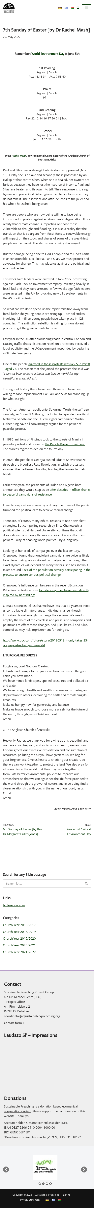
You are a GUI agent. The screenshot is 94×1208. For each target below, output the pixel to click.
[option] (45, 1167)
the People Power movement (65, 444)
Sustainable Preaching (47, 1194)
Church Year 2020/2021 (19, 945)
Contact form (13, 1023)
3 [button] (47, 1183)
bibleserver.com (14, 905)
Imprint (66, 1194)
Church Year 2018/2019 (19, 932)
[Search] (78, 7)
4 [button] (50, 1183)
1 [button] (40, 1183)
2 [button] (43, 1183)
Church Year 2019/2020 (19, 938)
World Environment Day (47, 54)
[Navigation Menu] (86, 7)
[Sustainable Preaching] (9, 8)
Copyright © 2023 (22, 1194)
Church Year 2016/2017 (19, 925)
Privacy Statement (30, 1199)
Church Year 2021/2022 (19, 952)
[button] (6, 1170)
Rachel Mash (19, 156)
